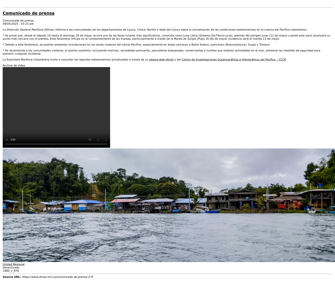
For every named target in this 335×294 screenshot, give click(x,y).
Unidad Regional (14, 264)
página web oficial (161, 59)
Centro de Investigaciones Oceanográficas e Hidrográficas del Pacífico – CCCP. (234, 59)
